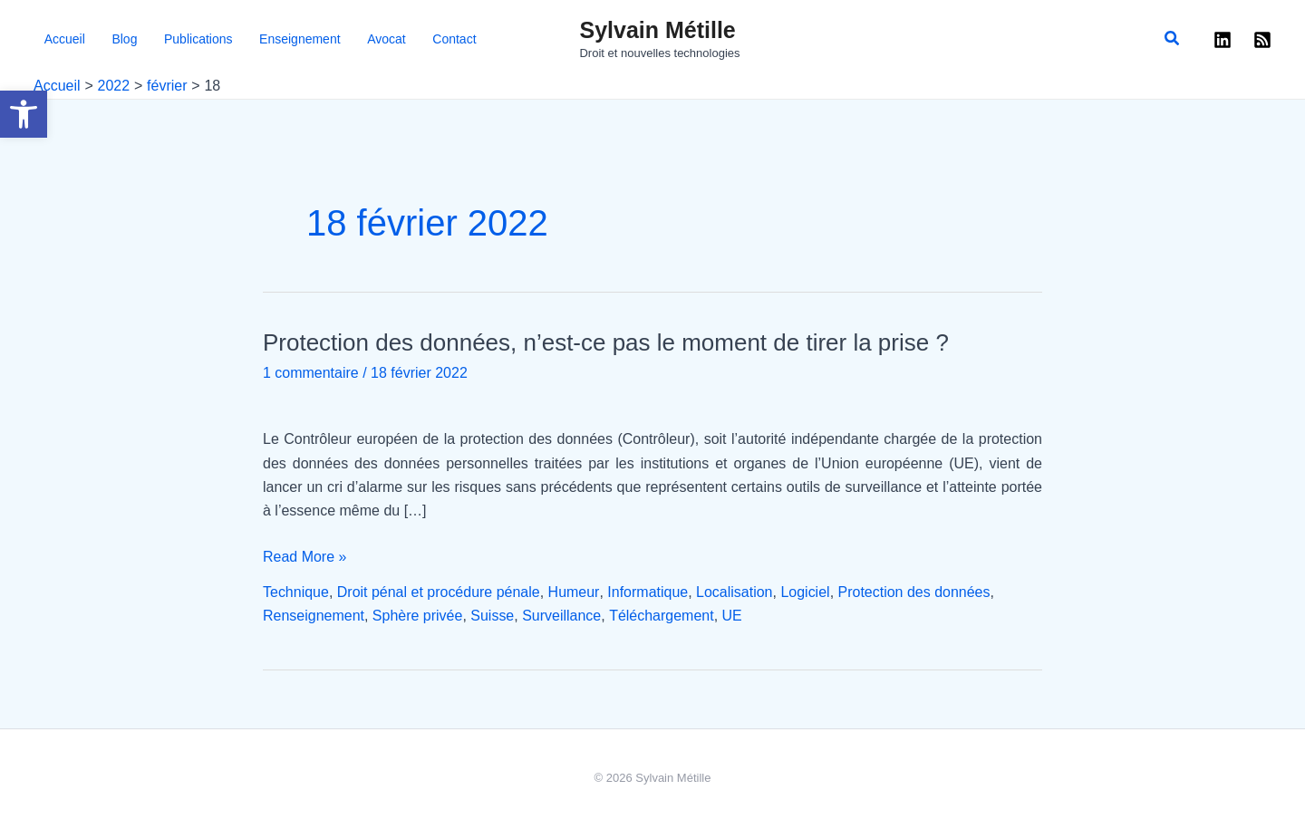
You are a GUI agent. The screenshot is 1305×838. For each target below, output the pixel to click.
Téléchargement (661, 615)
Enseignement (250, 39)
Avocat (323, 39)
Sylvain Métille (657, 30)
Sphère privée (417, 615)
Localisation (734, 592)
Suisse (492, 615)
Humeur (573, 592)
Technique (296, 592)
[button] (23, 114)
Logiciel (804, 592)
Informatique (647, 592)
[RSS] (1262, 40)
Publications (161, 39)
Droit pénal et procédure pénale (438, 592)
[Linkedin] (1222, 40)
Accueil (54, 39)
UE (732, 615)
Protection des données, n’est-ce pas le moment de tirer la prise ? (606, 342)
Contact (378, 39)
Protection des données (913, 592)
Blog (100, 39)
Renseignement (313, 615)
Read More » (305, 557)
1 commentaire (311, 372)
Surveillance (561, 615)
